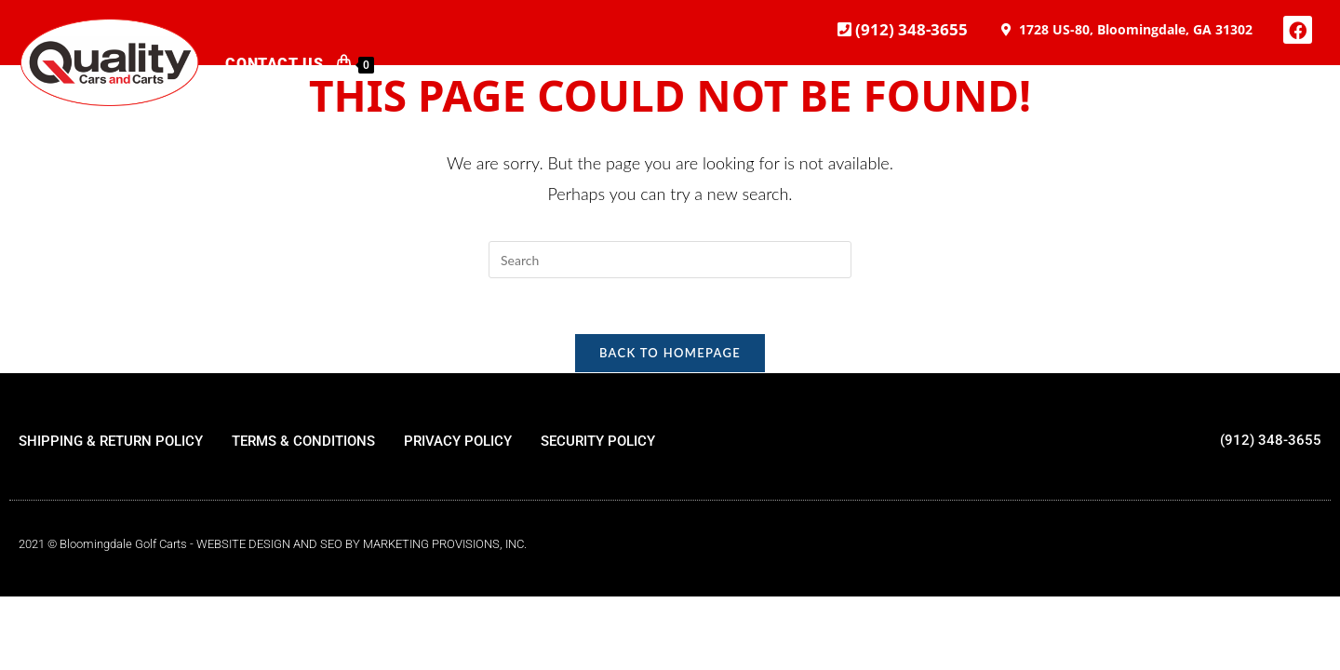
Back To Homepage (670, 353)
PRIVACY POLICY (458, 442)
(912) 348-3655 (909, 29)
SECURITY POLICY (598, 442)
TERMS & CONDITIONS (303, 442)
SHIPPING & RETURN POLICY (111, 442)
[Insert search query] (670, 259)
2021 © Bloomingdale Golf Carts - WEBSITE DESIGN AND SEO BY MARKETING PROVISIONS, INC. (273, 545)
